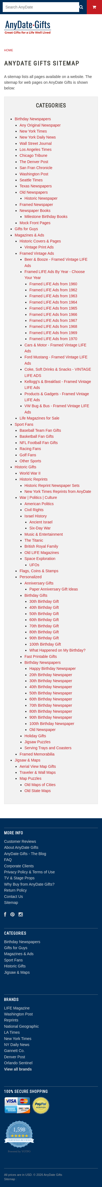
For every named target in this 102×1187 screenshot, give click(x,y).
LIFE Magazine (17, 1008)
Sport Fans (13, 960)
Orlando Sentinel (18, 1063)
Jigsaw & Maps (17, 972)
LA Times (12, 1032)
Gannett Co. (14, 1050)
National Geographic (21, 1026)
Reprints (11, 1020)
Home (8, 50)
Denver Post (14, 1057)
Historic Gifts (15, 966)
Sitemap (11, 902)
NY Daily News (16, 1044)
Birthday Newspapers (22, 942)
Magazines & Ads (18, 954)
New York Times (17, 1038)
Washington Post (18, 1014)
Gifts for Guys (15, 948)
